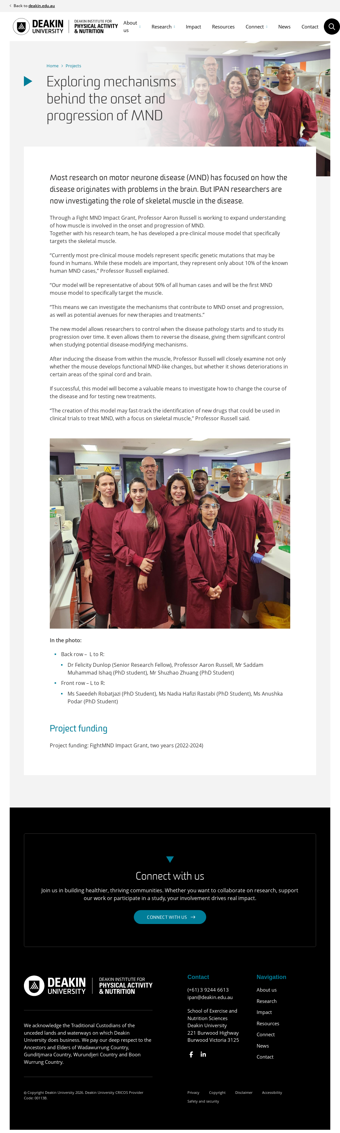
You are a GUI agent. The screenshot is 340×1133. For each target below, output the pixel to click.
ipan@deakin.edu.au (210, 997)
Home (52, 66)
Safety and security (203, 1101)
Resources (223, 26)
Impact (193, 26)
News (284, 26)
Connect (255, 26)
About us (130, 26)
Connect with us (167, 917)
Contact (310, 26)
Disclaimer (243, 1092)
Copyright (217, 1092)
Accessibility (272, 1092)
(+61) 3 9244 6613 (208, 989)
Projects (73, 66)
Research (162, 26)
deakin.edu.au (41, 5)
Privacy (193, 1092)
